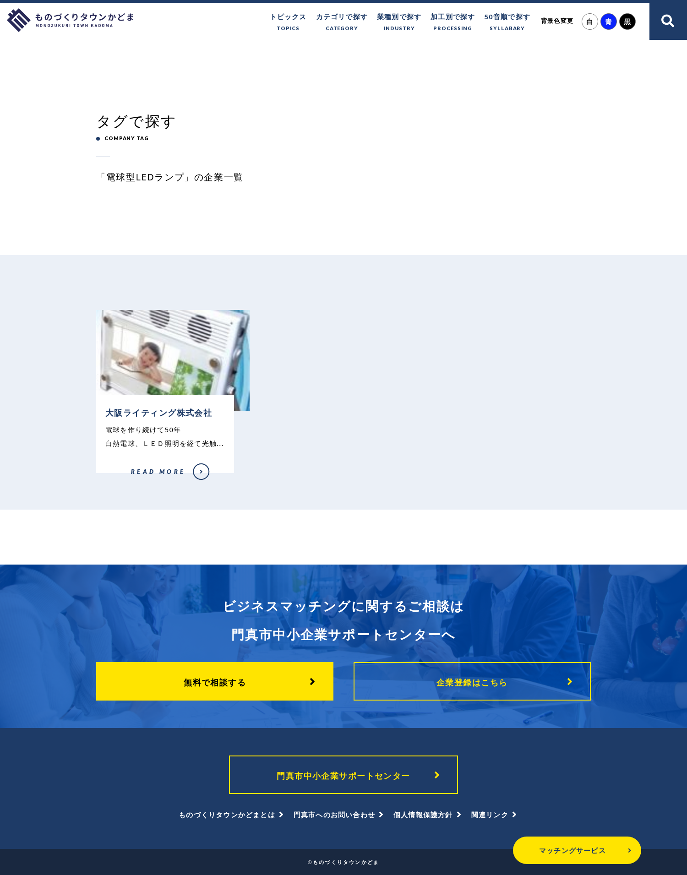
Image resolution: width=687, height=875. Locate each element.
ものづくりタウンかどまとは (227, 814)
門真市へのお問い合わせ (334, 814)
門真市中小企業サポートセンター (343, 775)
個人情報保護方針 (423, 814)
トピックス (288, 22)
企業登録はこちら (472, 682)
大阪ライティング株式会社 (126, 477)
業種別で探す (399, 22)
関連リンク (489, 814)
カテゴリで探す (342, 22)
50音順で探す (507, 22)
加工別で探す (453, 22)
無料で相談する (215, 682)
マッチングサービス (572, 850)
